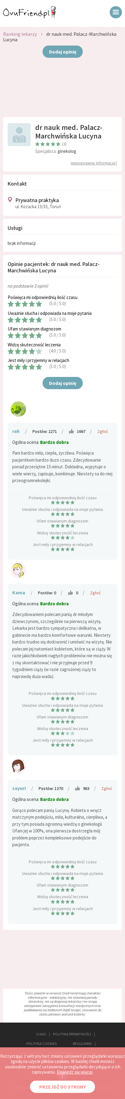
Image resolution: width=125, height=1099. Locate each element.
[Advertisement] (62, 89)
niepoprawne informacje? (94, 163)
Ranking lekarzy (20, 34)
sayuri (19, 788)
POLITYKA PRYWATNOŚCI (72, 1034)
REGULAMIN (82, 1043)
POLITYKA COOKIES (41, 1043)
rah (16, 431)
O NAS (41, 1034)
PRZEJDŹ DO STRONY (62, 1087)
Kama (18, 592)
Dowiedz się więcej (75, 1072)
